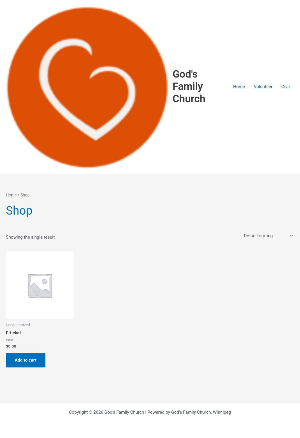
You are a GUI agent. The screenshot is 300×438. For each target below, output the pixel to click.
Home (239, 86)
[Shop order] (268, 235)
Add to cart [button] (26, 360)
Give (285, 86)
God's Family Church (189, 86)
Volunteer (263, 86)
